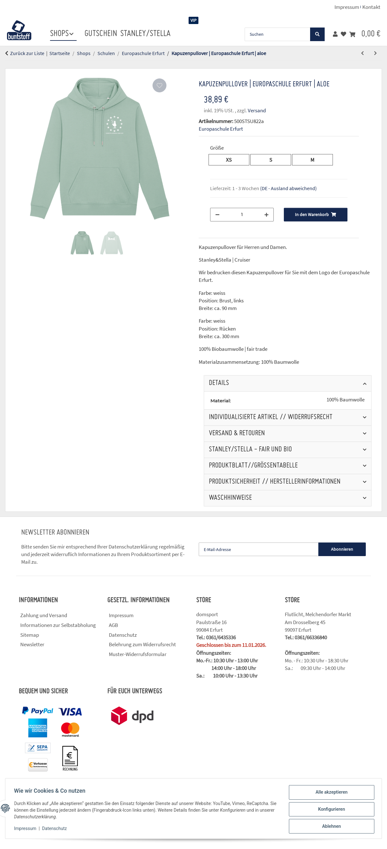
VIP (193, 20)
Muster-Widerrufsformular (137, 654)
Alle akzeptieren (330, 793)
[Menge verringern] (217, 214)
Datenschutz (56, 829)
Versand (257, 110)
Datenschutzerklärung (133, 546)
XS (231, 159)
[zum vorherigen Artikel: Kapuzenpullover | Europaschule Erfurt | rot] (362, 53)
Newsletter (32, 644)
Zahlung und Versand (43, 615)
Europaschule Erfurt (221, 128)
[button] (335, 34)
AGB (113, 625)
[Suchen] (277, 34)
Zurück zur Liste (27, 53)
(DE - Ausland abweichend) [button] (288, 188)
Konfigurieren (329, 810)
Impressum (27, 829)
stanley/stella (145, 34)
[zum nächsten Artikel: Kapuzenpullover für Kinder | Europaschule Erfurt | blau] (375, 53)
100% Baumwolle (346, 400)
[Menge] (242, 214)
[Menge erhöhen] (266, 214)
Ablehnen (330, 826)
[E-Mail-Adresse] (259, 549)
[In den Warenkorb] (10, 64)
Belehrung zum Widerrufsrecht (142, 644)
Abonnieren (342, 549)
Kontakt (371, 6)
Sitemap (29, 634)
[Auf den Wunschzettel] (159, 85)
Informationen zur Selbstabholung (58, 625)
